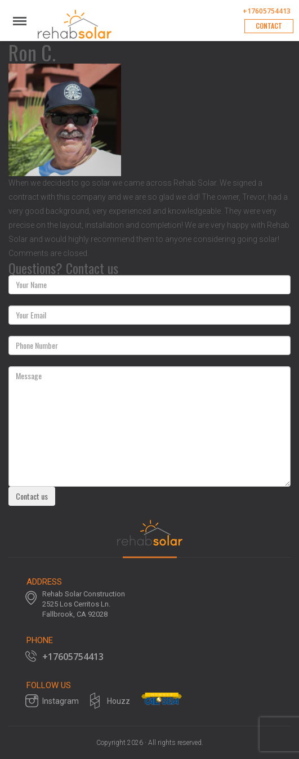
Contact (269, 25)
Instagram (60, 701)
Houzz (118, 701)
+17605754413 (267, 11)
